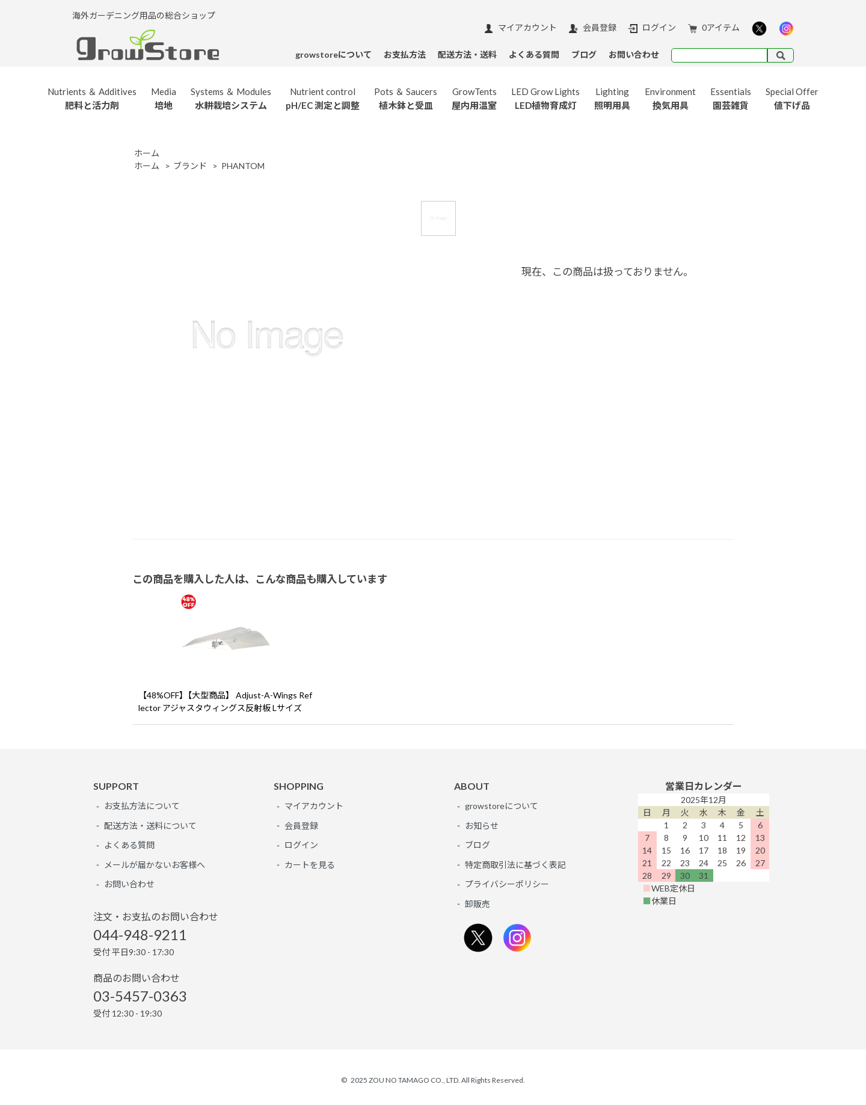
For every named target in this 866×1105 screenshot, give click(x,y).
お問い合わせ (129, 884)
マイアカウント (520, 27)
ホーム (146, 153)
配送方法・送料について (150, 825)
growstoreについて (501, 806)
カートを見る (309, 865)
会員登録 (592, 27)
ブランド (190, 166)
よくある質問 (129, 845)
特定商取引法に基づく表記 (515, 865)
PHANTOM (243, 166)
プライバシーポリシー (507, 884)
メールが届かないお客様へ (154, 865)
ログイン (652, 27)
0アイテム (714, 27)
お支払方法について (142, 806)
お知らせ (482, 825)
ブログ (477, 845)
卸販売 (477, 904)
